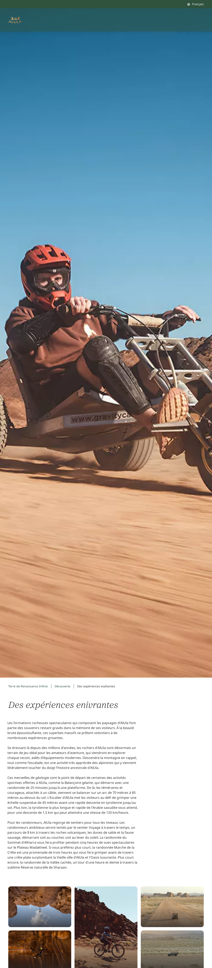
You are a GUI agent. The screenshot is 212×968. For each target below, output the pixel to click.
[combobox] (195, 4)
